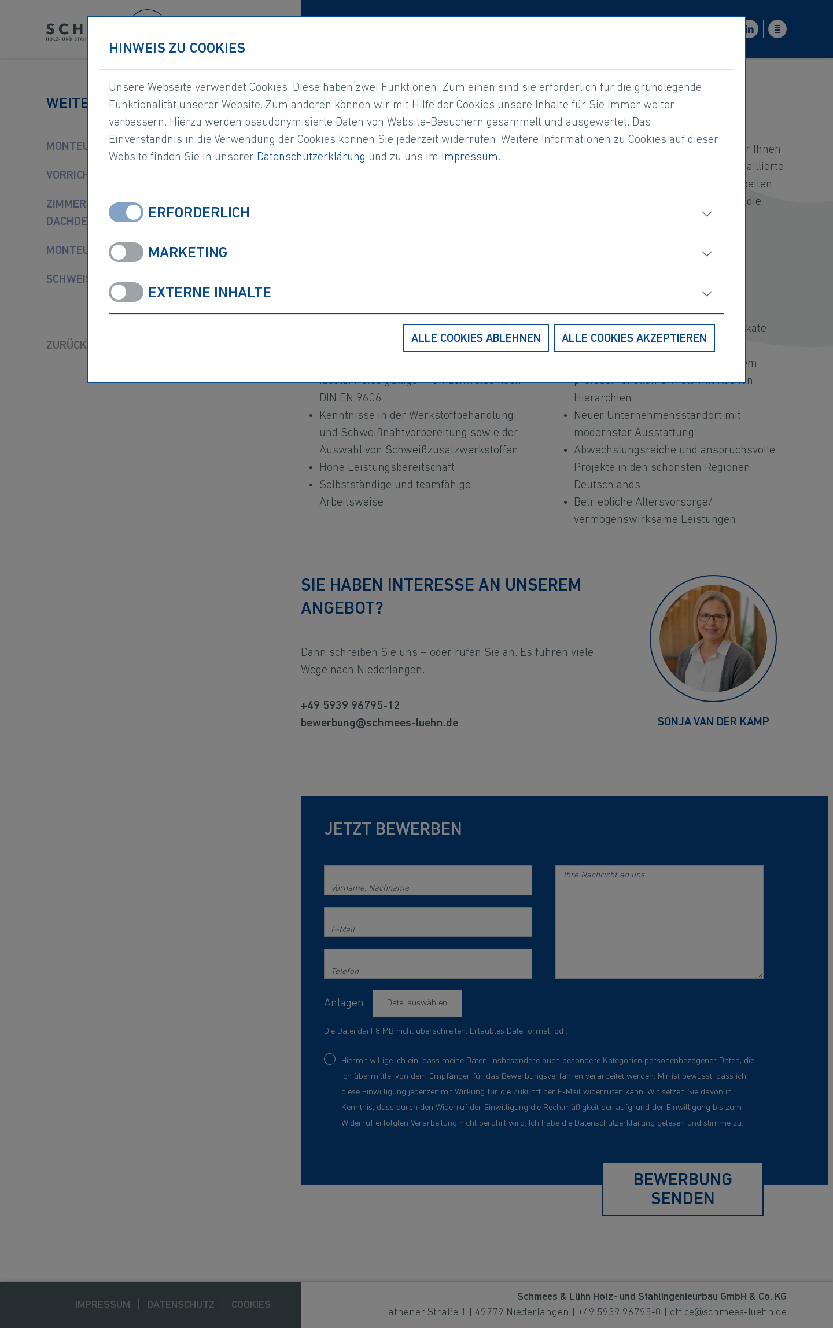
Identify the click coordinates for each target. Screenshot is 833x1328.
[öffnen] (578, 214)
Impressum (469, 157)
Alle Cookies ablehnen (476, 339)
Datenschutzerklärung (311, 157)
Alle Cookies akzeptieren (634, 339)
